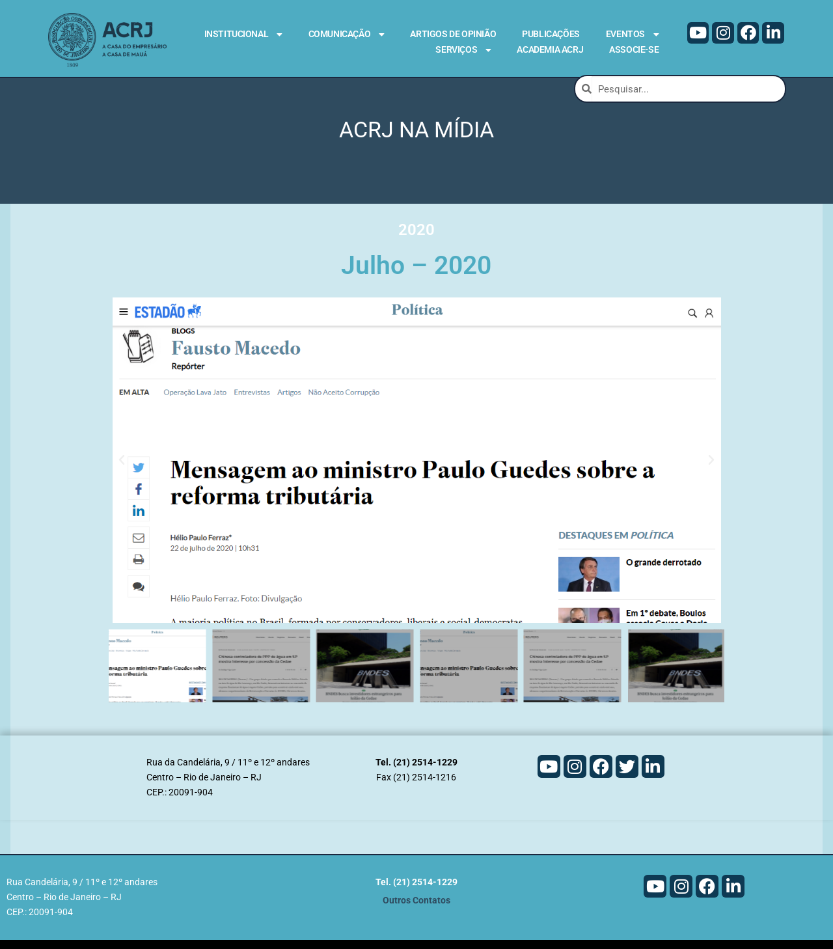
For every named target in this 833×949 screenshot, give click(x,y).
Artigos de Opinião (453, 34)
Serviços (463, 50)
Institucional (243, 34)
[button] (121, 469)
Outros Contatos (416, 909)
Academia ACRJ (550, 49)
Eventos (632, 34)
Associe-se (634, 49)
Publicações (551, 34)
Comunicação (346, 34)
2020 (416, 239)
